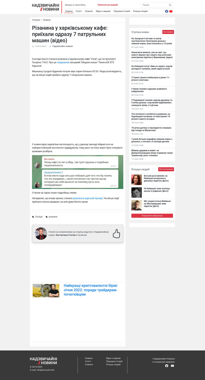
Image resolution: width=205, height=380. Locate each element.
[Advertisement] (77, 263)
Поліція (38, 216)
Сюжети (89, 11)
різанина (53, 216)
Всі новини (168, 32)
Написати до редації (108, 5)
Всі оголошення (166, 169)
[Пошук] (154, 4)
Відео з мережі (103, 11)
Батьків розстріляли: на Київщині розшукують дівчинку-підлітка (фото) (156, 178)
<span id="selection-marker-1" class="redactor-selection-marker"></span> (77, 112)
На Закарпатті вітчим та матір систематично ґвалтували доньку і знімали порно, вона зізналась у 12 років (151, 41)
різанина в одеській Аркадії (88, 198)
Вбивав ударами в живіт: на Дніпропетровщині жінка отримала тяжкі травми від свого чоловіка (152, 153)
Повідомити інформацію (152, 216)
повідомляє (63, 62)
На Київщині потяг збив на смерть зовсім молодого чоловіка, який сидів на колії (151, 67)
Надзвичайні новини (62, 46)
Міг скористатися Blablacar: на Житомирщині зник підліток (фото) (157, 203)
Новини (69, 11)
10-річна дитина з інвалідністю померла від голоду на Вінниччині (151, 129)
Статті (79, 11)
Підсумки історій (122, 11)
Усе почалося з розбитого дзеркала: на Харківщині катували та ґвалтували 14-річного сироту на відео (151, 116)
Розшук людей (140, 11)
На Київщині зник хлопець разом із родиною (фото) (157, 189)
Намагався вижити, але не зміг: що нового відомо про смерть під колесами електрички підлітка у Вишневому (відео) (152, 55)
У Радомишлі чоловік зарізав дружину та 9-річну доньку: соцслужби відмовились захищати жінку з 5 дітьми (151, 102)
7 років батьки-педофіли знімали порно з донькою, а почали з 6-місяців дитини (151, 140)
